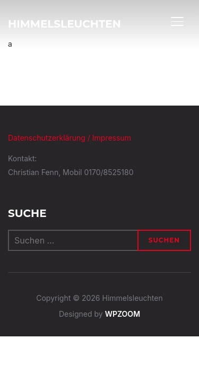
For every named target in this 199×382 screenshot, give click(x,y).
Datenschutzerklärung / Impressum (69, 137)
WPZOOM (122, 313)
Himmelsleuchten (64, 24)
